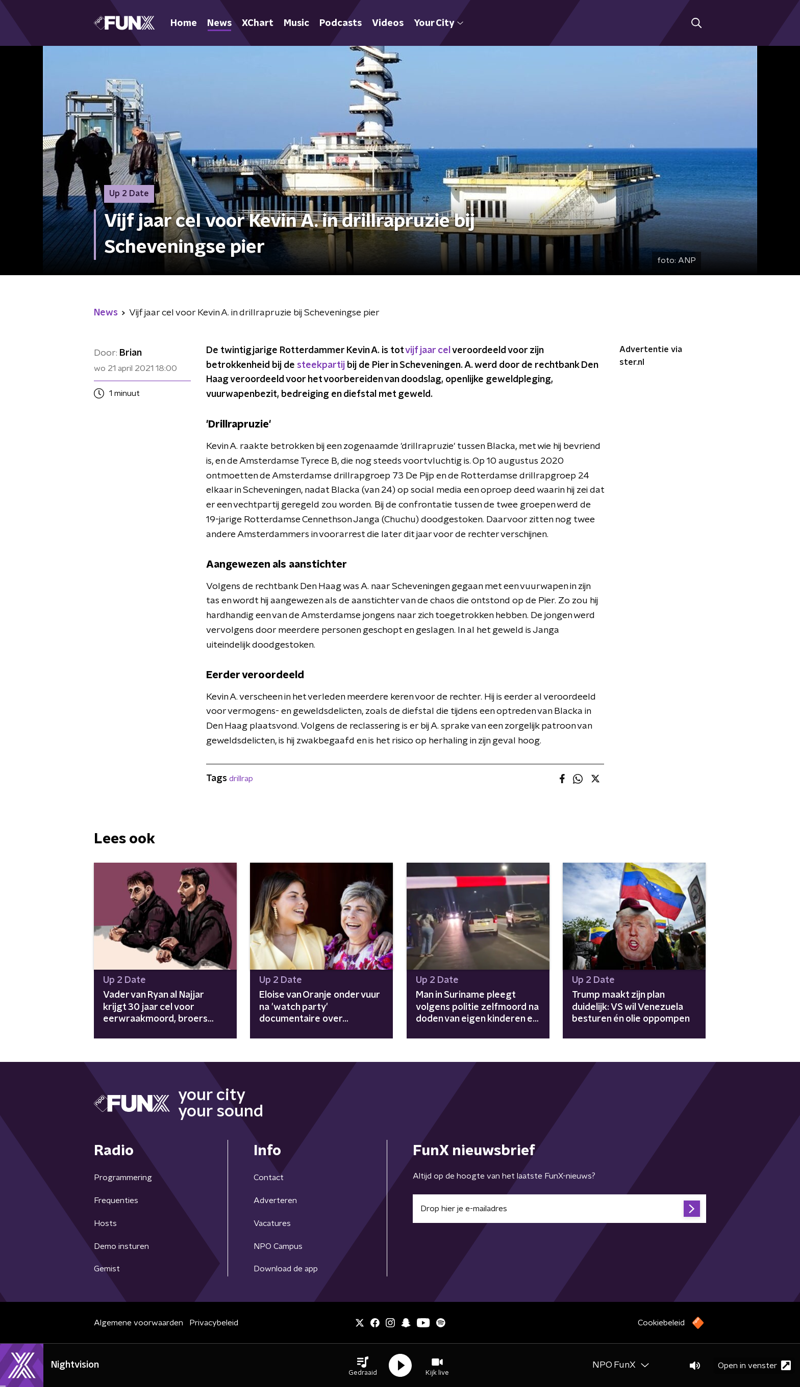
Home (183, 23)
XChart (257, 23)
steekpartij (321, 365)
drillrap (241, 779)
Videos (388, 23)
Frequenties (116, 1200)
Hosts (105, 1223)
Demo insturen (121, 1246)
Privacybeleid (213, 1323)
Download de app (286, 1269)
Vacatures (272, 1223)
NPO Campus (278, 1246)
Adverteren (275, 1200)
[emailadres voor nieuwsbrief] (559, 1208)
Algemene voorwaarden (138, 1323)
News (219, 23)
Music (296, 23)
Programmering (123, 1177)
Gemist (107, 1269)
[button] (362, 1365)
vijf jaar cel (428, 350)
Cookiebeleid (661, 1323)
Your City (438, 23)
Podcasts (340, 23)
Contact (269, 1177)
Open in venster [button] (754, 1365)
